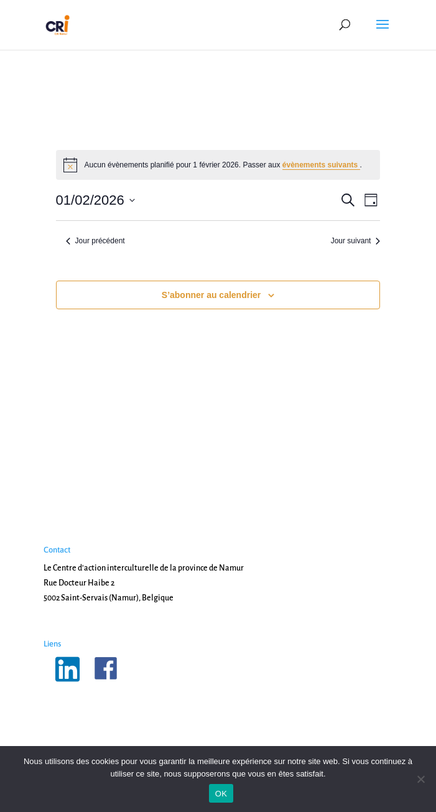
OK (221, 793)
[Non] (420, 779)
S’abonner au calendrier (211, 295)
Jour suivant (356, 240)
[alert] (218, 165)
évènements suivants (321, 165)
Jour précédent (95, 240)
